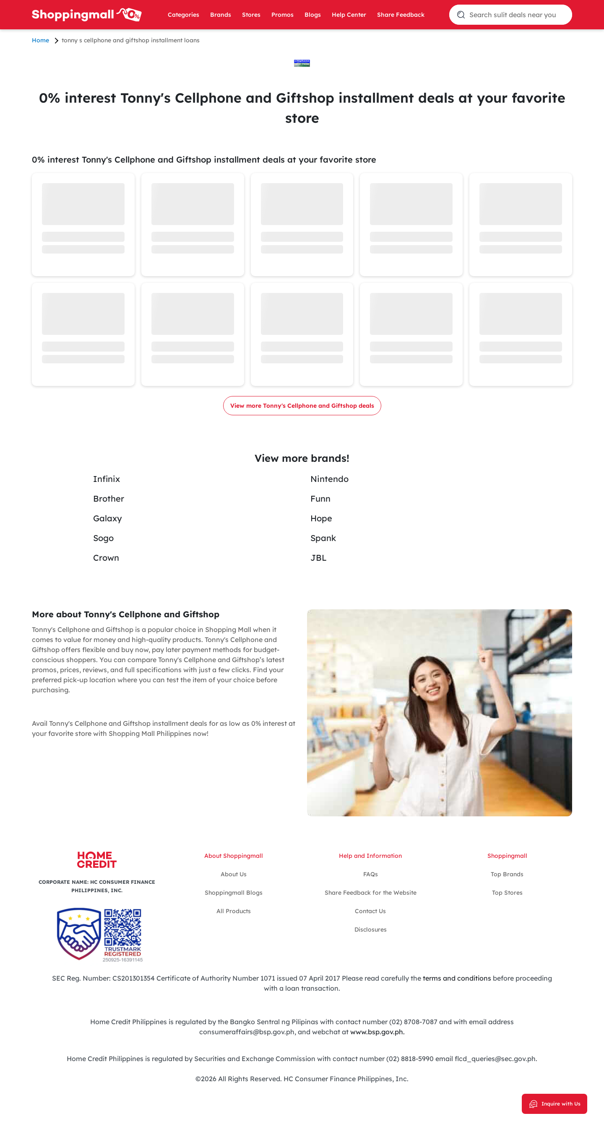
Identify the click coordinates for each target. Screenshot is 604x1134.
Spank (323, 538)
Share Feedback (400, 14)
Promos (282, 14)
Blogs (313, 14)
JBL (318, 557)
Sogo (103, 538)
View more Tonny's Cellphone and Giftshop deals (302, 405)
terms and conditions (456, 978)
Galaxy (107, 518)
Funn (320, 498)
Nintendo (329, 479)
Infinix (106, 479)
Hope (321, 518)
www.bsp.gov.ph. (377, 1032)
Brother (108, 498)
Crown (106, 557)
